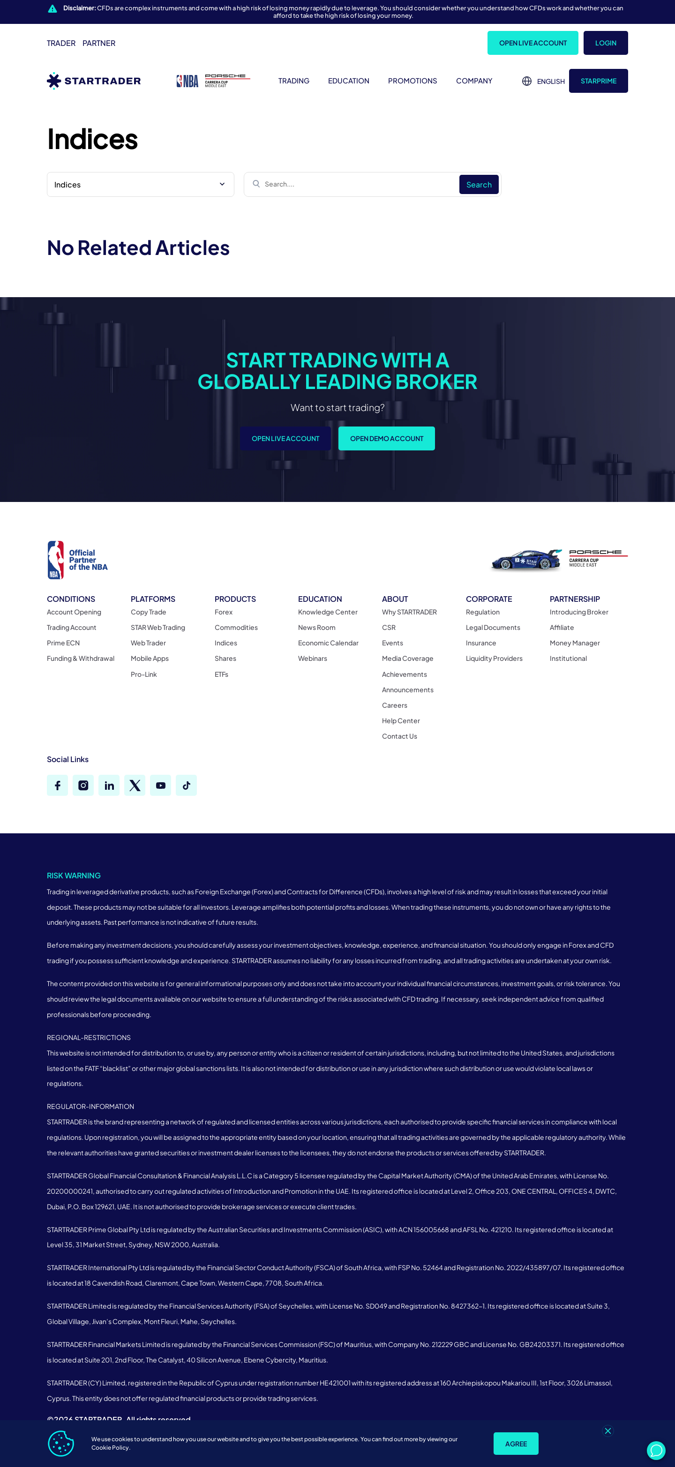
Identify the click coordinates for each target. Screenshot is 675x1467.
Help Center (401, 720)
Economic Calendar (328, 642)
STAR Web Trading (158, 627)
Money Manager (575, 642)
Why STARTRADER (409, 611)
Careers (394, 705)
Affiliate (562, 627)
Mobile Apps (150, 658)
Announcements (408, 689)
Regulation (483, 611)
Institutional (568, 658)
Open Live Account (533, 42)
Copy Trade (148, 611)
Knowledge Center (328, 611)
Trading (293, 80)
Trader (61, 43)
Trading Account (72, 627)
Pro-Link (144, 674)
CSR (389, 627)
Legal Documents (493, 627)
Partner (98, 43)
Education (348, 80)
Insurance (481, 642)
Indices (226, 642)
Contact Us (399, 736)
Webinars (312, 658)
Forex (223, 611)
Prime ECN (63, 642)
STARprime (598, 80)
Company (474, 80)
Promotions (412, 80)
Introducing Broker (579, 611)
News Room (317, 627)
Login (605, 42)
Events (392, 642)
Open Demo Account (386, 439)
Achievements (404, 674)
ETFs (221, 674)
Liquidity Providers (494, 658)
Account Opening (74, 611)
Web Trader (148, 642)
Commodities (236, 627)
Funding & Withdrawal (80, 658)
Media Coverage (408, 658)
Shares (225, 658)
